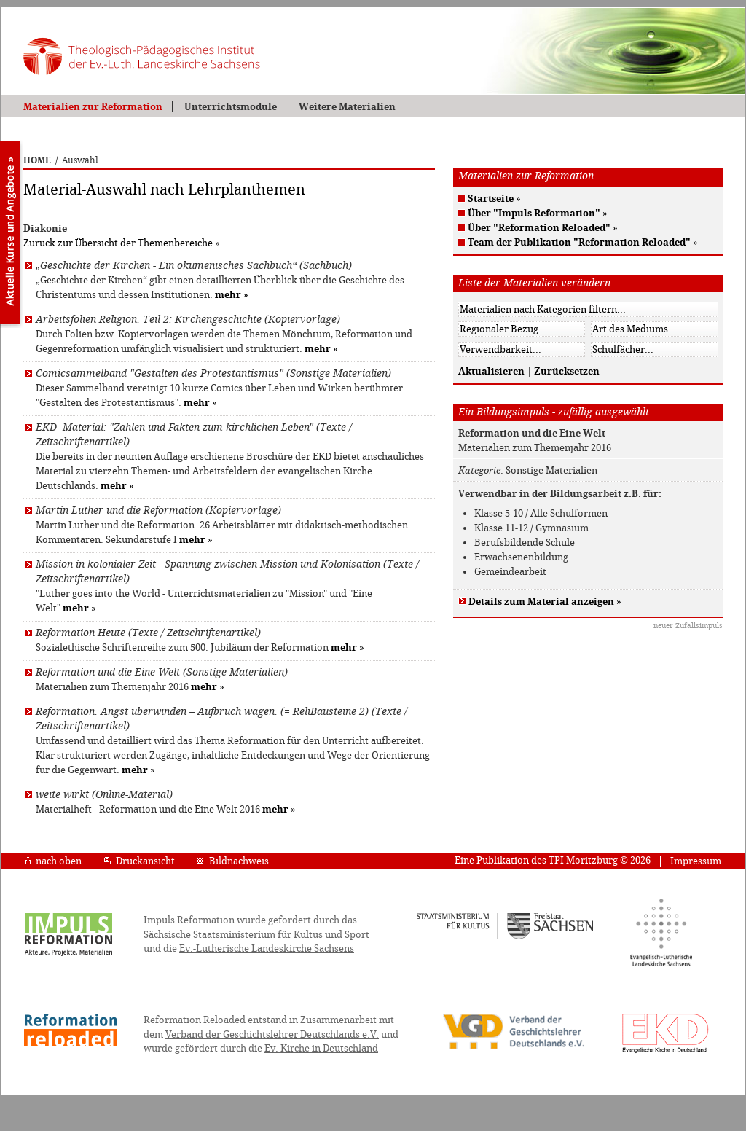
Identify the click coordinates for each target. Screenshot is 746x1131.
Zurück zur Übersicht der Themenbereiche (118, 243)
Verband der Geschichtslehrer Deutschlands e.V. (272, 1034)
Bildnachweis (232, 861)
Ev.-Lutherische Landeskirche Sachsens (266, 948)
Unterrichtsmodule (230, 106)
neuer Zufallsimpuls (688, 625)
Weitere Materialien (347, 106)
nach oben (53, 861)
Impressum (695, 861)
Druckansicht (139, 861)
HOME (37, 160)
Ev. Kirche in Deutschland (321, 1048)
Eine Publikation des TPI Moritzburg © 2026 (553, 860)
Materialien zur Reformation (92, 106)
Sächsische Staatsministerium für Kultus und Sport (256, 934)
